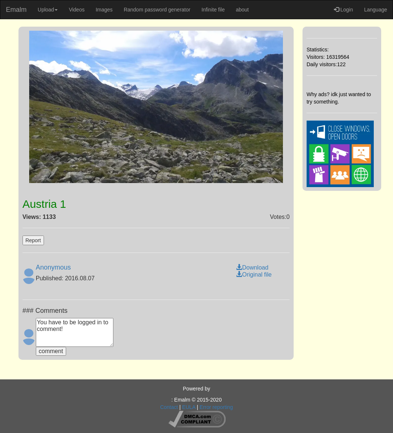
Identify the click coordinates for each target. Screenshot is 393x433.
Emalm (16, 9)
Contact (169, 407)
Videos (77, 10)
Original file (253, 274)
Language (375, 10)
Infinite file (213, 10)
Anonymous (53, 267)
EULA (188, 407)
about (242, 10)
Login (343, 10)
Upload (48, 10)
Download (252, 267)
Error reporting (216, 407)
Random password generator (157, 10)
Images (104, 10)
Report (33, 240)
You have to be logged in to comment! (74, 332)
